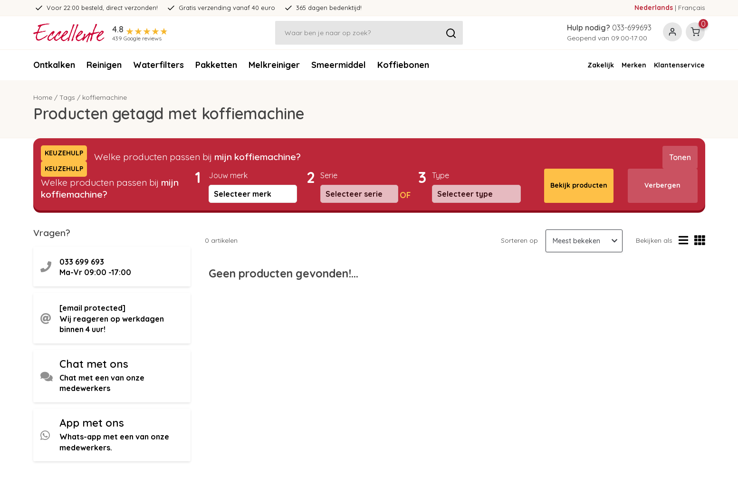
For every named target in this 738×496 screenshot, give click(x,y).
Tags (67, 97)
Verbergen (662, 185)
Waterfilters (158, 64)
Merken (634, 65)
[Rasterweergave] (699, 241)
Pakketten (216, 64)
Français (691, 7)
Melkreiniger (274, 64)
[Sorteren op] (584, 241)
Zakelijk (600, 65)
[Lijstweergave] (683, 241)
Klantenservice (679, 65)
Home (42, 97)
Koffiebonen (403, 64)
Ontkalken (54, 64)
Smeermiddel (338, 64)
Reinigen (104, 64)
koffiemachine (104, 97)
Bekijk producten (578, 185)
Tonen (680, 157)
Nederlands (653, 7)
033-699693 (632, 27)
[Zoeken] (369, 33)
